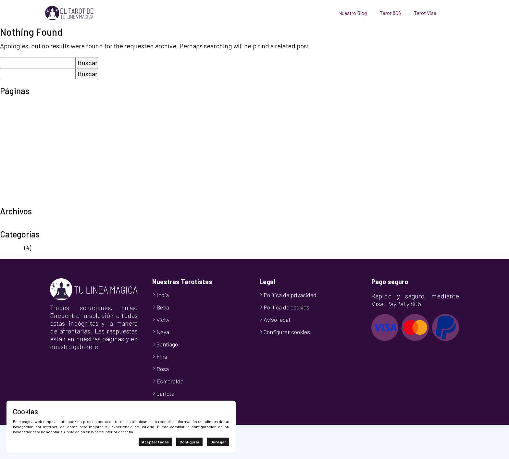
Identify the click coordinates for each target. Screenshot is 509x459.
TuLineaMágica (21, 201)
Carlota (165, 393)
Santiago (167, 344)
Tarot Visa (425, 13)
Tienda (10, 191)
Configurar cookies (287, 332)
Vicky (162, 319)
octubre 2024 (19, 224)
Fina (161, 356)
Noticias (11, 247)
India (162, 295)
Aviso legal (15, 104)
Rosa (162, 369)
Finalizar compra (23, 123)
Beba (162, 307)
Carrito (9, 113)
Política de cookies (27, 152)
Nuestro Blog (352, 13)
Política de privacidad (31, 162)
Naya (162, 332)
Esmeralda (169, 381)
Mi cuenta (13, 133)
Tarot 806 (390, 13)
